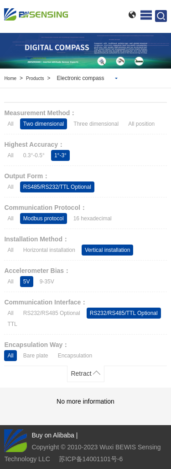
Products (35, 78)
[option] (85, 51)
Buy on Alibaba (52, 435)
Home (10, 78)
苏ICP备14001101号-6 (91, 459)
